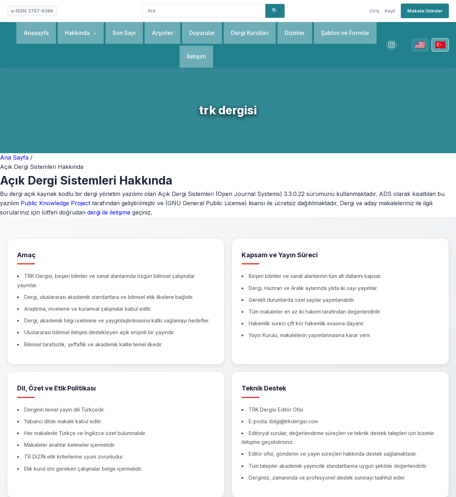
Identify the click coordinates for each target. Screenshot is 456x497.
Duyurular (201, 32)
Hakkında (77, 32)
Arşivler (161, 32)
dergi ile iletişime (108, 212)
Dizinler (294, 32)
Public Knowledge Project (55, 203)
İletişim (196, 56)
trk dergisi (228, 110)
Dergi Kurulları (249, 32)
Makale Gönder (424, 11)
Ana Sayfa (15, 157)
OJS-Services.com (290, 479)
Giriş (374, 11)
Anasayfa (35, 32)
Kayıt (390, 11)
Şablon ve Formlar (344, 32)
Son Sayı (123, 32)
